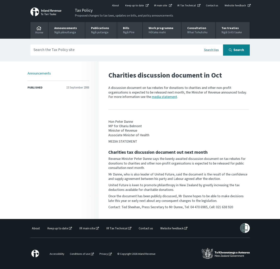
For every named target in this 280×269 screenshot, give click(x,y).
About (115, 6)
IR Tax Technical (186, 6)
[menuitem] (35, 228)
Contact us (212, 6)
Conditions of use (80, 254)
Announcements (39, 73)
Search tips (211, 50)
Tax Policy (84, 10)
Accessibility (57, 254)
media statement (164, 96)
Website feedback (235, 6)
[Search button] (236, 50)
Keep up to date (134, 6)
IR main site (160, 6)
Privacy (103, 254)
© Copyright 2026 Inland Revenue (136, 254)
